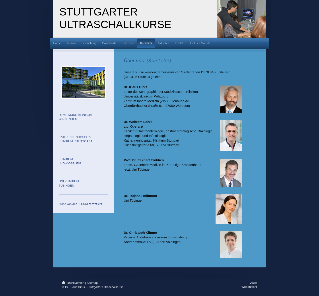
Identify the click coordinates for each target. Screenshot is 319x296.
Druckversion (73, 282)
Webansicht (249, 286)
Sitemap (92, 282)
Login (253, 282)
